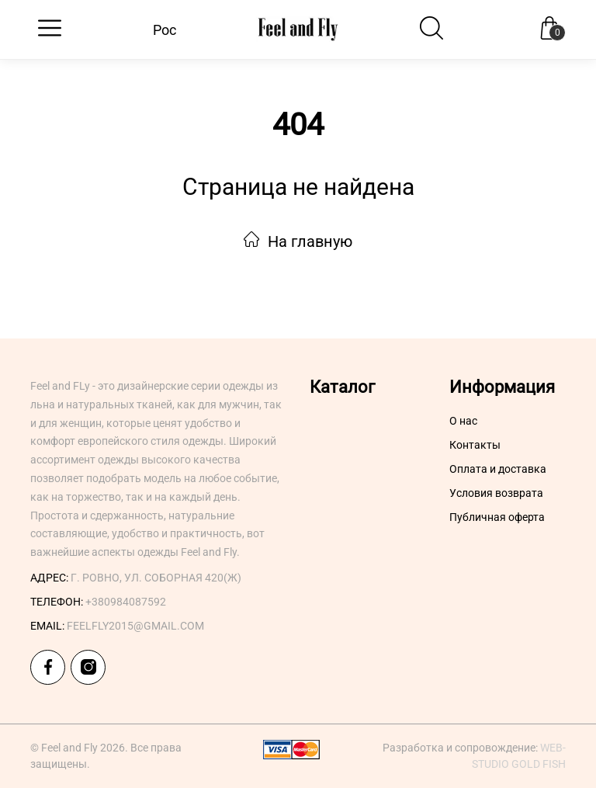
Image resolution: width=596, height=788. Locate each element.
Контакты (475, 445)
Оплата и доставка (497, 469)
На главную (298, 241)
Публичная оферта (497, 517)
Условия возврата (496, 493)
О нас (463, 421)
